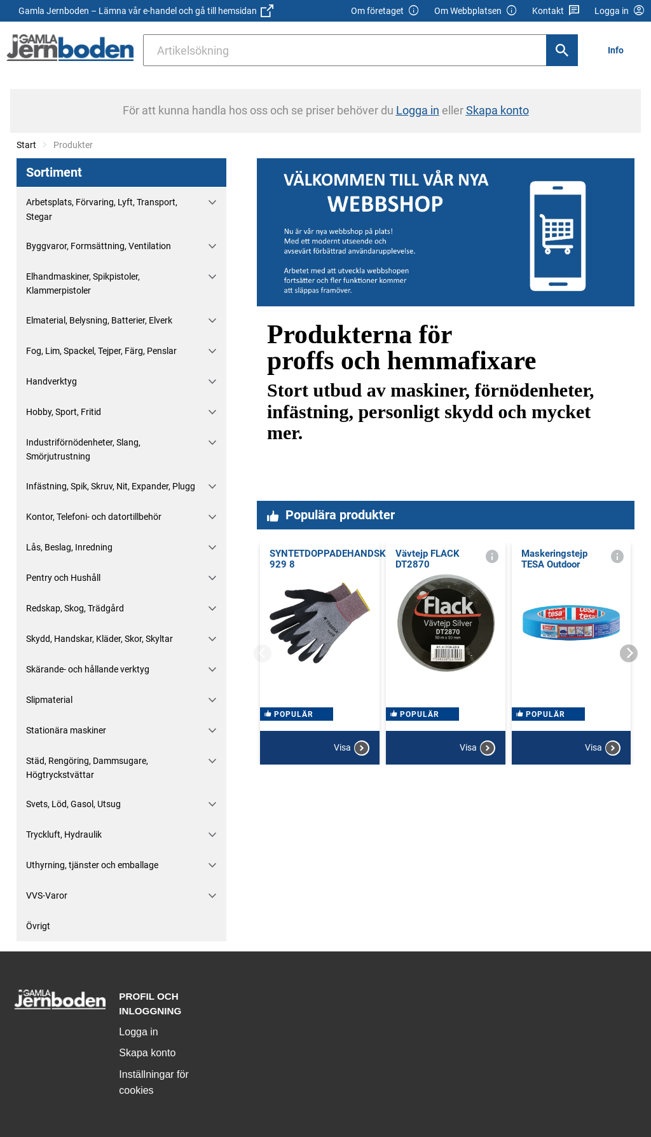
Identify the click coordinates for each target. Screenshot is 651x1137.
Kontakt (556, 11)
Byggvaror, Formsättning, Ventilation (98, 246)
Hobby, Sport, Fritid (63, 412)
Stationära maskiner (66, 730)
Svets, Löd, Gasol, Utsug (73, 804)
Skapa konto (147, 1052)
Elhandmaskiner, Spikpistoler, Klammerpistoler (83, 283)
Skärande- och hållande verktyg (87, 669)
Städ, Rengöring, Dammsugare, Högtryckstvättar (87, 768)
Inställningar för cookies (153, 1082)
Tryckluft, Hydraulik (64, 834)
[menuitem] (619, 50)
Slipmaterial (49, 700)
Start (26, 145)
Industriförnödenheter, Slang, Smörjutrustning (83, 449)
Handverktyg (51, 381)
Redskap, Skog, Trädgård (75, 608)
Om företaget (385, 11)
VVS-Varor (46, 895)
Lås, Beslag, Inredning (69, 547)
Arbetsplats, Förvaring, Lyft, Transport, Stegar (101, 209)
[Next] (629, 653)
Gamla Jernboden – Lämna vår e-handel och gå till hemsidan (145, 10)
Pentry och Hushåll (63, 578)
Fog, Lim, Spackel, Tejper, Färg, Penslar (101, 351)
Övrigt (38, 926)
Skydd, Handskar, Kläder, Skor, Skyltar (99, 639)
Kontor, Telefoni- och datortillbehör (93, 517)
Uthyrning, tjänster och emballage (92, 865)
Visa (351, 748)
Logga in (138, 1031)
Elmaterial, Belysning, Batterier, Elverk (99, 320)
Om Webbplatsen (475, 11)
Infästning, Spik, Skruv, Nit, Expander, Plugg (110, 486)
